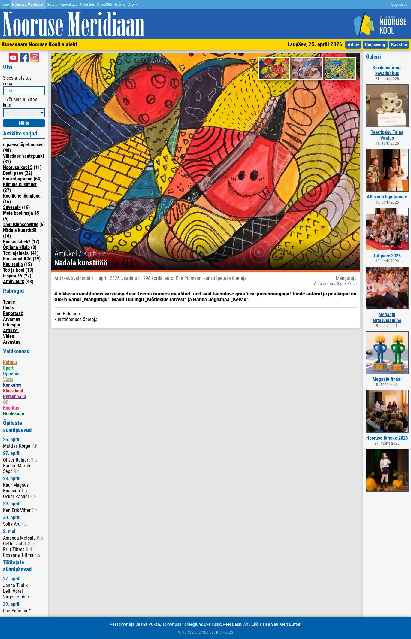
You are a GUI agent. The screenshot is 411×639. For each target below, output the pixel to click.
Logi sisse (399, 4)
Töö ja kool (13, 270)
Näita (24, 123)
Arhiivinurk (13, 281)
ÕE (5, 402)
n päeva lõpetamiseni (24, 144)
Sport (8, 368)
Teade (9, 302)
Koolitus (11, 408)
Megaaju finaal (387, 379)
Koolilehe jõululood (22, 196)
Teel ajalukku (16, 253)
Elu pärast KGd (17, 259)
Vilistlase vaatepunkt (23, 156)
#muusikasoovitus (20, 224)
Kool (6, 4)
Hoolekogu (13, 413)
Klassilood (13, 391)
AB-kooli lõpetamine (387, 197)
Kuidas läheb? (16, 241)
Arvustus (11, 342)
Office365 (104, 4)
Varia (8, 379)
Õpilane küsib (16, 247)
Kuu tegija (13, 264)
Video (8, 336)
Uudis (8, 307)
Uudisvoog (375, 44)
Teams (119, 4)
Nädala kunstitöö (19, 230)
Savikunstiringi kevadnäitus (387, 70)
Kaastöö (399, 44)
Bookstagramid (17, 179)
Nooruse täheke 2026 (387, 438)
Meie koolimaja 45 (21, 213)
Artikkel (11, 330)
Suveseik (12, 207)
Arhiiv (353, 44)
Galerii (52, 4)
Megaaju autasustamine (387, 317)
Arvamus (11, 319)
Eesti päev (13, 173)
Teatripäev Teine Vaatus (387, 135)
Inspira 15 (12, 276)
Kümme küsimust (20, 184)
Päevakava (68, 4)
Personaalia (14, 396)
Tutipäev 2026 (387, 256)
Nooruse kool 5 (17, 167)
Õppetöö (11, 374)
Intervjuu (11, 325)
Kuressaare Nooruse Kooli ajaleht (39, 44)
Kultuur (10, 362)
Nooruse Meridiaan (28, 4)
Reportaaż (13, 313)
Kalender (87, 4)
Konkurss (12, 385)
